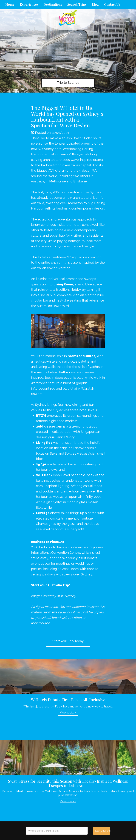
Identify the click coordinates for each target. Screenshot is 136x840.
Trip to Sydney (68, 82)
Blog (95, 4)
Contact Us (112, 4)
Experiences (29, 4)
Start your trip (102, 830)
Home (10, 4)
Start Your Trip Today (68, 641)
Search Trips (76, 4)
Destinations (53, 4)
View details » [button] (68, 712)
